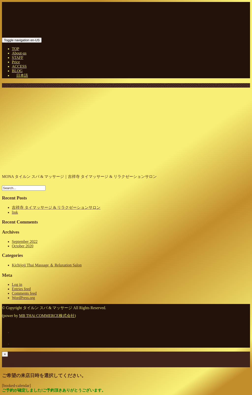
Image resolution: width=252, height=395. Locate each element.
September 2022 (24, 241)
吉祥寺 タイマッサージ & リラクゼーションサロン (56, 207)
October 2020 (22, 246)
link (15, 212)
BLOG (17, 71)
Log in (17, 284)
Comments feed (24, 293)
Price (16, 62)
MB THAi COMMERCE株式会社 (47, 316)
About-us (19, 53)
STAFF (17, 57)
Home (7, 85)
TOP (15, 49)
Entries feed (21, 289)
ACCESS (19, 66)
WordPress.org (23, 298)
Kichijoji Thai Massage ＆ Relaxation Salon (47, 265)
